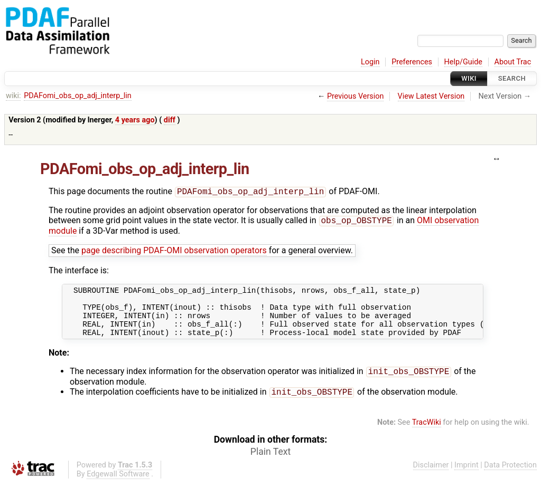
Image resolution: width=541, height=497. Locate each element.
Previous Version (355, 96)
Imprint (466, 478)
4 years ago (135, 120)
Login (370, 62)
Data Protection (510, 478)
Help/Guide (463, 62)
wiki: (13, 95)
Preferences (411, 62)
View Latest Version (431, 96)
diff (169, 120)
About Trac (513, 62)
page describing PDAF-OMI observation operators (174, 252)
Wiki (469, 78)
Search (512, 78)
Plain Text (270, 465)
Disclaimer (431, 478)
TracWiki (426, 436)
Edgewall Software (118, 487)
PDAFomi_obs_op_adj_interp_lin (77, 95)
